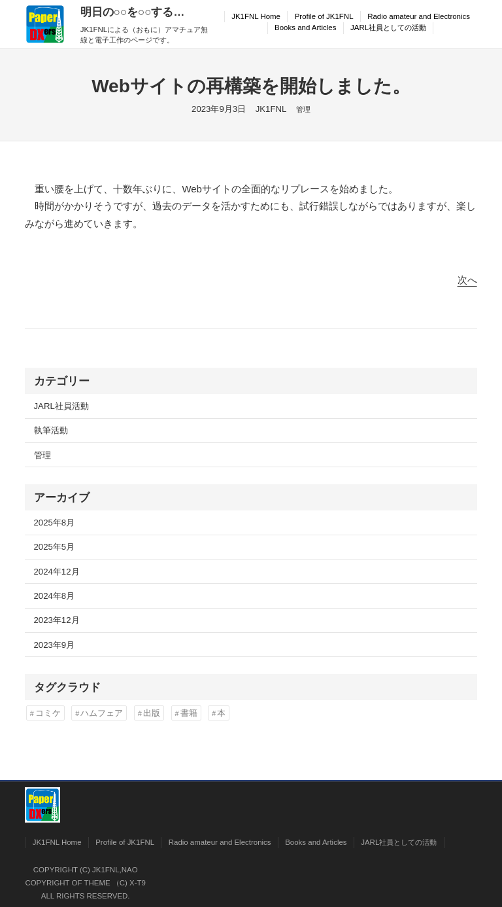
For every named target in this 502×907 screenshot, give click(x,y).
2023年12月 (57, 620)
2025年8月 (54, 522)
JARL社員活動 (61, 406)
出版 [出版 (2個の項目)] (151, 713)
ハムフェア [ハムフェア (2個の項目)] (101, 713)
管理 (303, 109)
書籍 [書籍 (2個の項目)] (188, 713)
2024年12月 (57, 572)
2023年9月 (54, 645)
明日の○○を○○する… (132, 12)
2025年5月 (54, 547)
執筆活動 (51, 430)
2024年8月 (54, 596)
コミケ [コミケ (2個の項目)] (48, 713)
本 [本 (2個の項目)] (221, 713)
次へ (467, 279)
